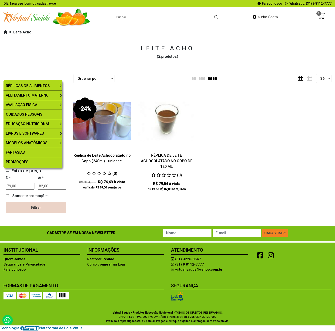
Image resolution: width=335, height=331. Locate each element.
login (28, 3)
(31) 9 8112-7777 (187, 264)
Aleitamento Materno (27, 95)
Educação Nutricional (28, 124)
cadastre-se (46, 3)
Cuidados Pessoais (24, 114)
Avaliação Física (21, 105)
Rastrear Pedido (100, 259)
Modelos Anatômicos (26, 143)
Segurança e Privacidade (24, 264)
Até (41, 178)
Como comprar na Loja (106, 264)
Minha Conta (265, 17)
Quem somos (14, 259)
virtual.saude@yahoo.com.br (196, 269)
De (8, 178)
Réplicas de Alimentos (28, 86)
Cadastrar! (275, 233)
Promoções (17, 162)
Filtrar (36, 207)
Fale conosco (14, 269)
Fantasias (15, 152)
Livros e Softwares (25, 133)
